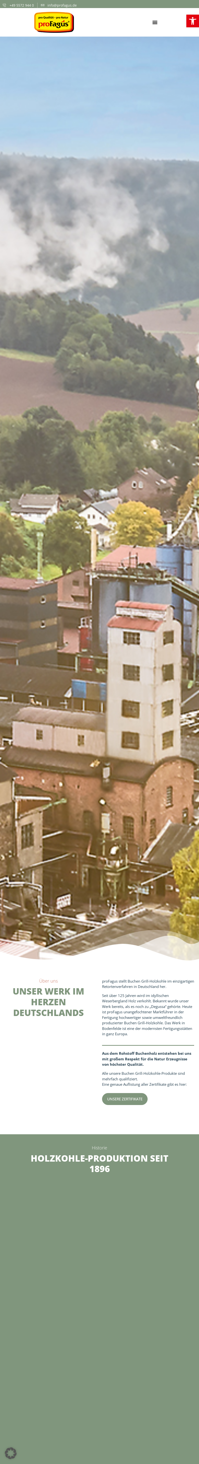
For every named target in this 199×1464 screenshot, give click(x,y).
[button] (155, 22)
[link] (192, 21)
